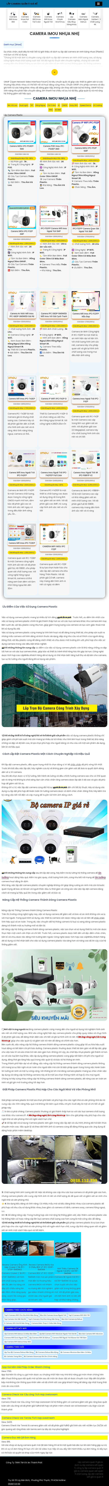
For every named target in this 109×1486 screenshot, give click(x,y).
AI (59, 105)
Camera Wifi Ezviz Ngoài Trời (15, 1338)
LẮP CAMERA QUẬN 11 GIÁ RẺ (22, 3)
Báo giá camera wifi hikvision (91, 1334)
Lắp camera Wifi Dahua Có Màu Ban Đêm (20, 1334)
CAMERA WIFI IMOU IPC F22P (54, 547)
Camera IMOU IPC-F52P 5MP (86, 149)
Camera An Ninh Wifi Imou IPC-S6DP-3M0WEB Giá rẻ (21, 314)
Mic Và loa (12, 105)
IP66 (51, 110)
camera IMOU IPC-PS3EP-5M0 (22, 147)
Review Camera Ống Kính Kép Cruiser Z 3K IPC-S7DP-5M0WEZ (14, 1267)
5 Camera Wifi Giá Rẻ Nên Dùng (16, 1323)
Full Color (52, 105)
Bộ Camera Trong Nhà (13, 1356)
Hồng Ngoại (40, 105)
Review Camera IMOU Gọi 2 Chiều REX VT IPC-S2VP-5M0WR (41, 1267)
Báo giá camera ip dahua (72, 1319)
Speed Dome (85, 105)
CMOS (64, 105)
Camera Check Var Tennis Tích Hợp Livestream (28, 1418)
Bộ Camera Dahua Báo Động (47, 1352)
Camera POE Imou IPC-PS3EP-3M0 (53, 147)
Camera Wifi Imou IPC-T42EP (22, 399)
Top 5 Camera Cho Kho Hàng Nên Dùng (43, 1319)
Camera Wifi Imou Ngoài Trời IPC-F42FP (22, 473)
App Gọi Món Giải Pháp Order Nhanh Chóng (26, 1367)
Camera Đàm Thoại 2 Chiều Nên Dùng (46, 1323)
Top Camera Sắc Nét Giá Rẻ (15, 1319)
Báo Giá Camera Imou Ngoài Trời (53, 1315)
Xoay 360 (74, 105)
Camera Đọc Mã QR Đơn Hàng (18, 1437)
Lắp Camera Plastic (13, 115)
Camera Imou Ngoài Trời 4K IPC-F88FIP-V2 (86, 473)
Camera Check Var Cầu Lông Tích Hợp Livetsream (29, 1394)
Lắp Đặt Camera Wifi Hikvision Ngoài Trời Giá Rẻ (57, 1334)
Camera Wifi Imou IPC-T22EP (22, 543)
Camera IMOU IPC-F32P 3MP (22, 232)
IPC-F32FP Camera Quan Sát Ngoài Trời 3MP (86, 229)
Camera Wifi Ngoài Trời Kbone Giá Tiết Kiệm (69, 1338)
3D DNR (58, 110)
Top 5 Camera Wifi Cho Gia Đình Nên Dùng (21, 1315)
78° (31, 105)
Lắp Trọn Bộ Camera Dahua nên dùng (19, 1352)
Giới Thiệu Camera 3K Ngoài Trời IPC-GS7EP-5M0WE (68, 1271)
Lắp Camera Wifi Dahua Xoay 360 (17, 1342)
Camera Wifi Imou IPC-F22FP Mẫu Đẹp (86, 315)
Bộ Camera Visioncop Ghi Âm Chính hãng (40, 1356)
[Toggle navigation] (98, 4)
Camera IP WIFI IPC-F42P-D (53, 399)
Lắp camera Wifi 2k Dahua (39, 1338)
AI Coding (97, 105)
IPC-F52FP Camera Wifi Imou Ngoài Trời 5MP (54, 229)
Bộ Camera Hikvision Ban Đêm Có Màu (76, 1352)
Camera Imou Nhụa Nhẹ (54, 33)
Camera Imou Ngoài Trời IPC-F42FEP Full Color (54, 473)
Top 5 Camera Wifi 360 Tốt (79, 1315)
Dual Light (23, 105)
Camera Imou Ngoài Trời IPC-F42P (86, 400)
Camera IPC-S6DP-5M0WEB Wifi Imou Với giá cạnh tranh (54, 314)
